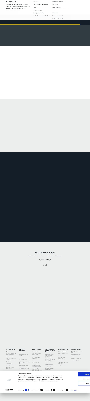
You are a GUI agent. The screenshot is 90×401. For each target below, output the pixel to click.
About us (20, 5)
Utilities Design (9, 372)
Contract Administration (62, 351)
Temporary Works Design (23, 371)
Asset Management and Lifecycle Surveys (36, 354)
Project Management (63, 349)
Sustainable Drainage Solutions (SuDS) (10, 368)
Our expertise (34, 5)
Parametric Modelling (23, 359)
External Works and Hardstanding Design (10, 356)
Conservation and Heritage (76, 354)
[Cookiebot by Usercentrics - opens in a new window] (9, 398)
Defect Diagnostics (35, 362)
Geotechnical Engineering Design (49, 362)
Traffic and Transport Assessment (10, 371)
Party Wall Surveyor (35, 364)
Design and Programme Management (62, 355)
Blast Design (21, 353)
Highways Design (9, 363)
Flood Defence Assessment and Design (11, 359)
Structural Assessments (23, 365)
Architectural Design (36, 351)
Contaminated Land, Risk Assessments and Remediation (49, 355)
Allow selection (78, 387)
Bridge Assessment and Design (23, 355)
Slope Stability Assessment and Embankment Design (50, 372)
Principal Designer (35, 368)
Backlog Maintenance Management (36, 358)
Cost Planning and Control (63, 353)
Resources (58, 5)
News (52, 5)
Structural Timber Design (23, 369)
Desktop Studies (48, 357)
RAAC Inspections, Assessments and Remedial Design (37, 370)
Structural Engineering (22, 350)
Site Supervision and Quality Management (63, 363)
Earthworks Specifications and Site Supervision (50, 360)
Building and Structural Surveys (36, 360)
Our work (41, 5)
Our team (26, 5)
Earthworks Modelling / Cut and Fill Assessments (11, 354)
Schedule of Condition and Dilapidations (37, 374)
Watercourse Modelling (10, 374)
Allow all (78, 382)
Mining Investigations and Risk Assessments (50, 366)
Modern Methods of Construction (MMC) (75, 360)
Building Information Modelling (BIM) (76, 352)
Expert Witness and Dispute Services (76, 356)
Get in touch (78, 5)
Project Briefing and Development (61, 358)
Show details (74, 398)
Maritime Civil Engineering (76, 358)
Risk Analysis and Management (61, 360)
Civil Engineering (10, 349)
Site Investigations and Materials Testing (49, 369)
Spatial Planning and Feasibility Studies (37, 376)
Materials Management (49, 364)
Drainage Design (9, 351)
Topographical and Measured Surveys (37, 379)
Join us (47, 5)
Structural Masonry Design (24, 366)
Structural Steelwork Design (24, 368)
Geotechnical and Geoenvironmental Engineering (50, 350)
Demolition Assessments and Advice (24, 358)
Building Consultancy (37, 349)
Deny (78, 391)
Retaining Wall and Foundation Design (11, 365)
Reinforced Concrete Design (24, 361)
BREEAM (33, 355)
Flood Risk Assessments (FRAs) (10, 361)
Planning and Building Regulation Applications (36, 366)
